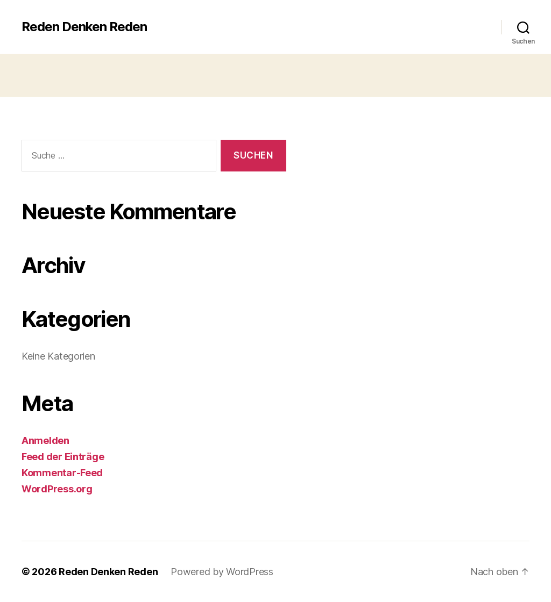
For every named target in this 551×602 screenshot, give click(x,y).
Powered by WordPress (222, 571)
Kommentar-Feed (62, 472)
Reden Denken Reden (84, 26)
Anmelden (45, 440)
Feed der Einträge (63, 456)
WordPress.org (57, 488)
